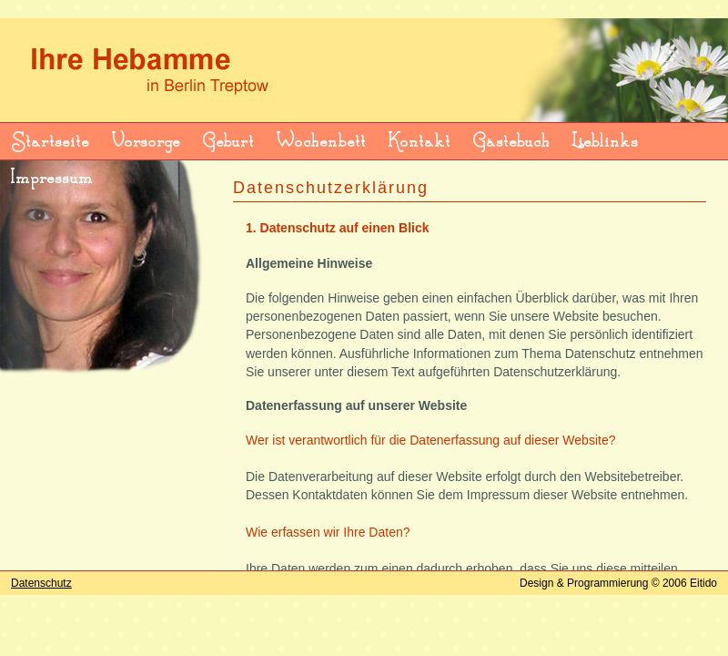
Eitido (703, 583)
